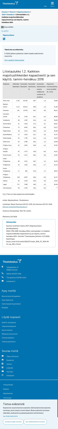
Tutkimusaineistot (9, 341)
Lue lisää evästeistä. (10, 416)
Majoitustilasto (23, 12)
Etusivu (5, 12)
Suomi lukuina (7, 330)
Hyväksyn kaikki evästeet (13, 422)
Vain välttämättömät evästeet (35, 422)
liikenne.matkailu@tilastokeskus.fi (15, 207)
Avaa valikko (7, 27)
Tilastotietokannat (9, 326)
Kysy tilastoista (7, 300)
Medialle (5, 307)
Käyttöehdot (8, 393)
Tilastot (12, 12)
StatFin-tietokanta (9, 322)
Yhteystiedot (8, 385)
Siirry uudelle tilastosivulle (14, 60)
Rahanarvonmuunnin (10, 334)
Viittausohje (11, 222)
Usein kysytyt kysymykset (11, 304)
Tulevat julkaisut (8, 338)
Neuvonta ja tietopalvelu (11, 296)
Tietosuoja (7, 398)
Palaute (6, 389)
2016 (3, 14)
